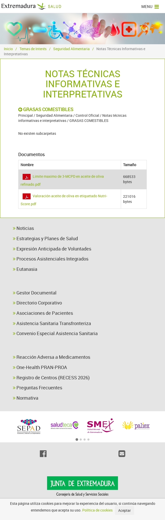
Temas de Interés (33, 48)
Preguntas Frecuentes (37, 387)
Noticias (23, 228)
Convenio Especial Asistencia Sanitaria (55, 333)
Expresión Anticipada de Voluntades (52, 249)
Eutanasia (25, 269)
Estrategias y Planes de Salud (45, 238)
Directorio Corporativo (37, 303)
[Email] (121, 453)
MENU (150, 6)
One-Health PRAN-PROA (40, 367)
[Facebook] (43, 453)
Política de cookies (97, 510)
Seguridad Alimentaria (71, 48)
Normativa (25, 398)
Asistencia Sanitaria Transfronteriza (52, 323)
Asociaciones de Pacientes (43, 313)
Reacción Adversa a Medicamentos (51, 357)
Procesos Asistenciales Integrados (50, 259)
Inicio (8, 48)
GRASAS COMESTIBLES (45, 109)
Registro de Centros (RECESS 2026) (51, 377)
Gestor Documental (35, 293)
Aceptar (124, 510)
